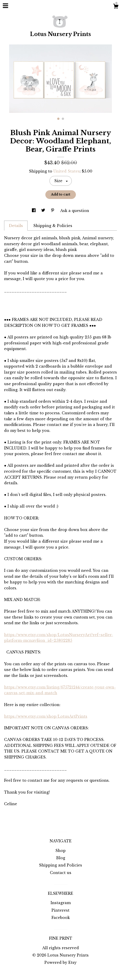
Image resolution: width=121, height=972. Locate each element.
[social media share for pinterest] (53, 210)
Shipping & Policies (52, 225)
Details (16, 225)
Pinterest (60, 910)
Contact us (60, 872)
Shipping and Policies (60, 865)
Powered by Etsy (60, 962)
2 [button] (63, 119)
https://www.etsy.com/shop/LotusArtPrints (45, 716)
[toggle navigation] (5, 5)
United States (66, 171)
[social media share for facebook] (34, 210)
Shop (60, 850)
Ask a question (74, 210)
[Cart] (115, 6)
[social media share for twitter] (43, 210)
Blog (60, 858)
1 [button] (58, 119)
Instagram (61, 902)
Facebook (60, 917)
